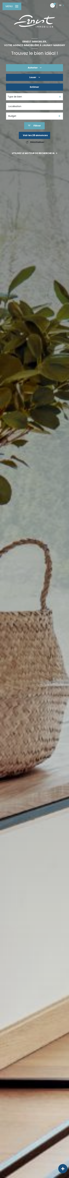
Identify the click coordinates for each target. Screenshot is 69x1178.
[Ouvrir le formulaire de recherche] (34, 125)
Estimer (34, 87)
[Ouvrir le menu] (12, 6)
